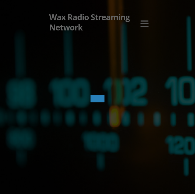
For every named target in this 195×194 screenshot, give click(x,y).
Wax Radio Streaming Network (89, 22)
